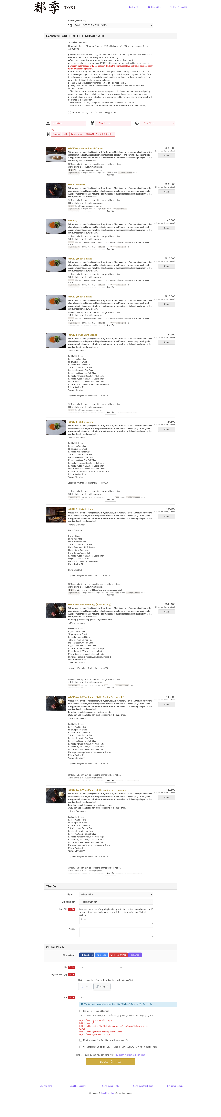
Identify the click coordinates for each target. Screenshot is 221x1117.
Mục (53, 129)
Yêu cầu (71, 929)
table (65, 134)
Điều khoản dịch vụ (78, 1086)
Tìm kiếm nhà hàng (175, 1086)
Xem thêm (110, 175)
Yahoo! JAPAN (118, 955)
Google (101, 955)
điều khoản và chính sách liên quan (129, 1055)
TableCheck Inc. (107, 1093)
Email (68, 997)
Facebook (87, 955)
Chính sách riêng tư (110, 1086)
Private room (75, 134)
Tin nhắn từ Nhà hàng (77, 42)
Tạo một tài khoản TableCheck (94, 1011)
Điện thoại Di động (63, 974)
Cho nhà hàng (46, 1086)
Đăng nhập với (68, 955)
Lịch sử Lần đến (68, 902)
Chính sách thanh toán (143, 1086)
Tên (69, 967)
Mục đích (71, 894)
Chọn (167, 155)
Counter (55, 134)
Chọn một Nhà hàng (77, 20)
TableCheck (135, 955)
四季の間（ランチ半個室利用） (98, 134)
